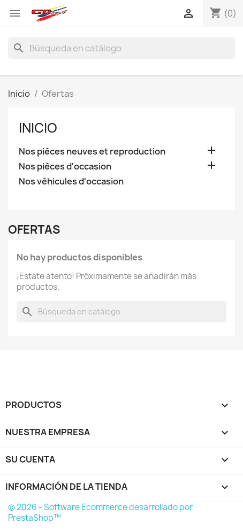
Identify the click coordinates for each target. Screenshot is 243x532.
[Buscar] (121, 48)
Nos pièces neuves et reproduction (92, 151)
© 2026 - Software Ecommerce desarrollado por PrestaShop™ (100, 512)
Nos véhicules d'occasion (71, 181)
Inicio (38, 128)
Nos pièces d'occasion (65, 166)
